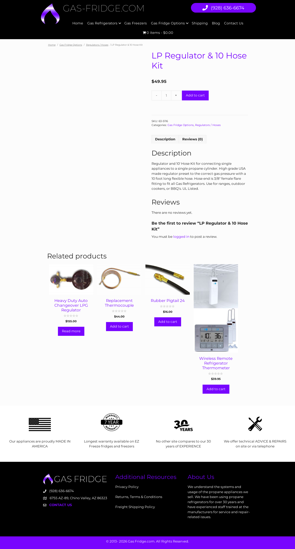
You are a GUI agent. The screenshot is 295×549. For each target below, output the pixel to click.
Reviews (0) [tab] (192, 139)
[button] (119, 23)
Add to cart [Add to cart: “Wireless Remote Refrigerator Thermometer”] (216, 389)
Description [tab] (165, 139)
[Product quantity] (166, 95)
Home (77, 23)
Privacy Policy (127, 487)
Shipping (200, 23)
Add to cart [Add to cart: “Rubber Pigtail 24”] (167, 322)
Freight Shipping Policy (135, 507)
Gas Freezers (135, 23)
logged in (181, 237)
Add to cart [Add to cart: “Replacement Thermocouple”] (119, 326)
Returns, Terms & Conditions (138, 497)
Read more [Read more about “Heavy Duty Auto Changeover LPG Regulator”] (71, 331)
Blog (216, 23)
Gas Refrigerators (102, 23)
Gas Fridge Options (168, 23)
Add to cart (195, 95)
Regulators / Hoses (97, 44)
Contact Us (233, 23)
